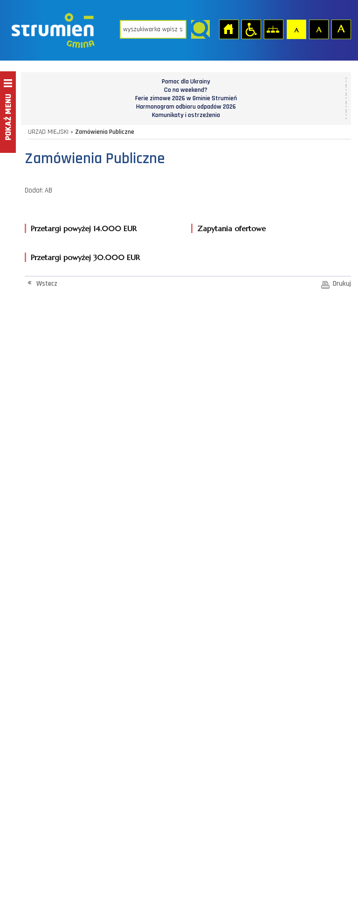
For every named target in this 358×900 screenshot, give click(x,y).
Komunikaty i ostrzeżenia (186, 115)
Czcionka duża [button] (340, 29)
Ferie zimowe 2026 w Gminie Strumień (186, 98)
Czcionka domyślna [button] (296, 29)
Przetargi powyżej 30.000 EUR (85, 257)
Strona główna (228, 29)
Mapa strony (273, 29)
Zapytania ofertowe (231, 228)
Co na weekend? (185, 90)
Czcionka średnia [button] (318, 29)
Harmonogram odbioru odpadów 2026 (186, 107)
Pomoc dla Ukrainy (186, 81)
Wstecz (46, 283)
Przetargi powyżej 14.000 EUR (84, 228)
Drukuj (342, 283)
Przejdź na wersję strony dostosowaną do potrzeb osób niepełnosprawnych (251, 29)
